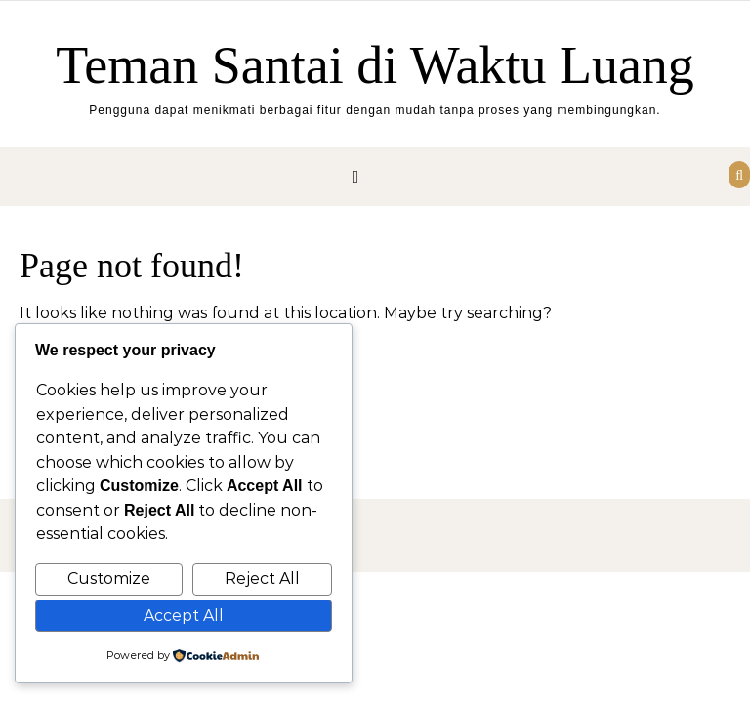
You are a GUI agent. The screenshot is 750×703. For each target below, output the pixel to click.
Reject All (262, 578)
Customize (108, 578)
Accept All (184, 615)
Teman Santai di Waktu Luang (375, 65)
